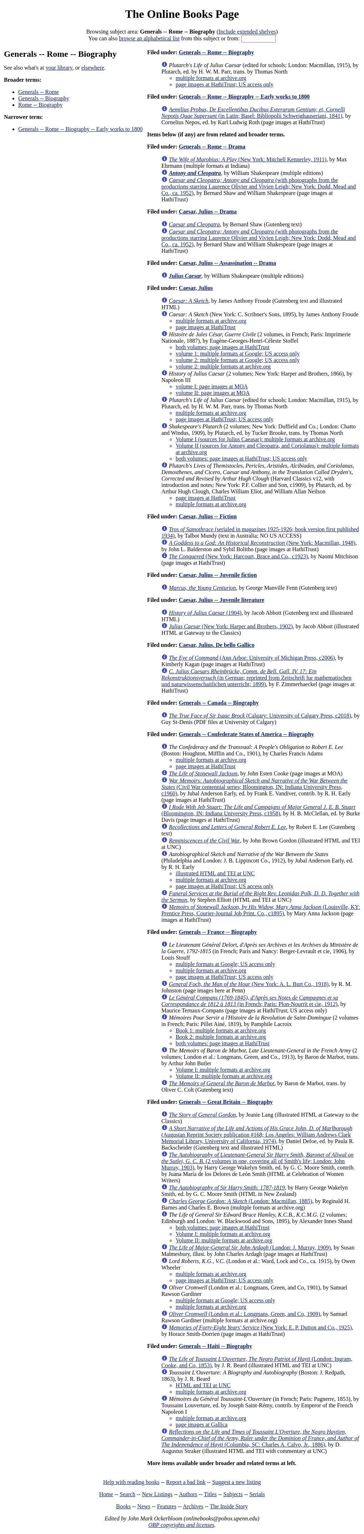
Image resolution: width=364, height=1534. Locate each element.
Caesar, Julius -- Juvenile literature (221, 600)
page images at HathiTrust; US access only (224, 84)
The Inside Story (229, 1506)
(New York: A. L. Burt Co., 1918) (249, 984)
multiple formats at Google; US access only (225, 964)
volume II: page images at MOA (213, 393)
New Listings (157, 1494)
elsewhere (92, 68)
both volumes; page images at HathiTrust (222, 347)
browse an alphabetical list (149, 38)
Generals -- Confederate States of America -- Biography (246, 734)
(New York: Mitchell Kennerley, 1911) (248, 159)
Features (166, 1506)
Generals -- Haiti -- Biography (215, 1346)
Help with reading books (131, 1482)
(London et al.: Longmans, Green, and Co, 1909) (244, 1314)
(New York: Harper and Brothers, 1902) (231, 626)
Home (106, 1494)
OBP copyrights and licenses (181, 1525)
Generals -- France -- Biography (218, 932)
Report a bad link (186, 1482)
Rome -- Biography (40, 105)
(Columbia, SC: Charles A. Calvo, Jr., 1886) (260, 1438)
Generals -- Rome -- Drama (212, 147)
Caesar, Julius (196, 288)
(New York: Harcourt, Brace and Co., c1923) (238, 556)
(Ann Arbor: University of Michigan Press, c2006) (252, 658)
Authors (188, 1494)
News (143, 1506)
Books (123, 1506)
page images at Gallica (201, 1425)
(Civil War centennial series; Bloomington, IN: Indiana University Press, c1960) (254, 787)
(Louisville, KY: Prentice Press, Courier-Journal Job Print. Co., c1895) (260, 910)
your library (59, 68)
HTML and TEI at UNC (203, 1385)
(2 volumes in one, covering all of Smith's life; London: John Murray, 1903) (257, 1161)
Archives (193, 1506)
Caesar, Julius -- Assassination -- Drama (227, 263)
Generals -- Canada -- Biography (219, 703)
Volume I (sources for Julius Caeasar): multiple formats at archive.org (255, 439)
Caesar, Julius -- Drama (208, 211)
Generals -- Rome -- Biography (216, 52)
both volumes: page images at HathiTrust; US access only (241, 459)
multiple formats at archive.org (211, 78)
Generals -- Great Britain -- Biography (226, 1102)
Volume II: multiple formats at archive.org (224, 1076)
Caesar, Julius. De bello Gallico (216, 645)
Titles (210, 1494)
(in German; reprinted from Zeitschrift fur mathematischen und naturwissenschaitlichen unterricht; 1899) (256, 677)
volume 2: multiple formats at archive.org (223, 366)
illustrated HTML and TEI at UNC (215, 873)
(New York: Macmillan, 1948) (262, 543)
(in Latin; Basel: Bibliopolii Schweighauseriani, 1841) (253, 112)
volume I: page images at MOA (212, 386)
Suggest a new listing (236, 1482)
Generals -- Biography (43, 98)
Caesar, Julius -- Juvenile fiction (218, 575)
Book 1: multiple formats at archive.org (221, 1030)
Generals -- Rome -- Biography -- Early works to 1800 (80, 129)
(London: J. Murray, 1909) (250, 1247)
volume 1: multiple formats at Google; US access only (238, 354)
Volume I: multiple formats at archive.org (223, 1070)
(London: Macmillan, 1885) (240, 1201)
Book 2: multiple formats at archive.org (221, 1037)
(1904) (205, 613)
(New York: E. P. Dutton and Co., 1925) (260, 1327)
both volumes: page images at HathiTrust (222, 1043)
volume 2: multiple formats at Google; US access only (238, 360)
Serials (257, 1494)
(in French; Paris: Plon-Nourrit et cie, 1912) (249, 1001)
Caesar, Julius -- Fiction (208, 516)
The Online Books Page (182, 13)
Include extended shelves (247, 32)
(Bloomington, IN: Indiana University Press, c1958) (258, 810)
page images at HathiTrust (206, 327)
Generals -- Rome (38, 92)
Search (128, 1494)
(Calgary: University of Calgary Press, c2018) (260, 716)
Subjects (233, 1494)
